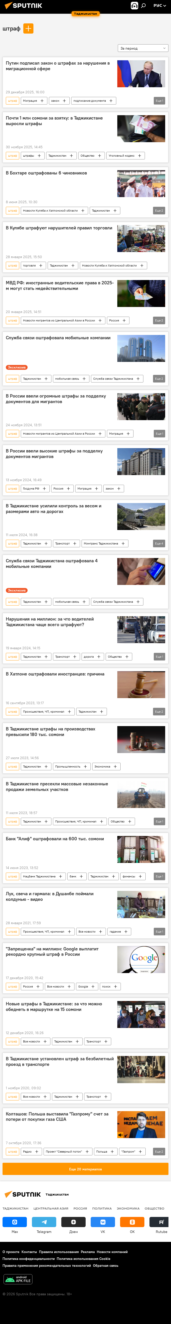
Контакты (29, 1251)
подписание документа (89, 100)
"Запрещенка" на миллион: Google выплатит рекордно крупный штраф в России (52, 951)
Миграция (30, 100)
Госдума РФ (31, 488)
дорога (89, 656)
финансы (129, 876)
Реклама (88, 1251)
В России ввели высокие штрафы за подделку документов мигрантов (54, 453)
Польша (101, 1151)
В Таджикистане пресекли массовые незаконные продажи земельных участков (57, 786)
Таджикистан (57, 155)
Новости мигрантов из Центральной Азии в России (59, 320)
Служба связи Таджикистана (113, 378)
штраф (12, 28)
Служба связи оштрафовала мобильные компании (58, 338)
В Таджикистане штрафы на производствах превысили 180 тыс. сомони (50, 731)
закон (55, 100)
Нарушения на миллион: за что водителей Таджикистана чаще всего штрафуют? (50, 621)
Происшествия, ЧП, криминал (43, 711)
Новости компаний (112, 1251)
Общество (87, 155)
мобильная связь (67, 378)
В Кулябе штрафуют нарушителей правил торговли (59, 228)
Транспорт (62, 543)
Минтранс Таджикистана (101, 543)
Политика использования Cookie (83, 1258)
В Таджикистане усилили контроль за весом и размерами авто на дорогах (53, 508)
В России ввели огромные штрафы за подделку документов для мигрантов (56, 398)
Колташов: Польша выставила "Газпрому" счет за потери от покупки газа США (57, 1116)
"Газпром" (128, 1151)
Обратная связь (105, 1265)
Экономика (102, 766)
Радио (27, 1151)
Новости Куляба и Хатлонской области (50, 210)
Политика (102, 1208)
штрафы (28, 155)
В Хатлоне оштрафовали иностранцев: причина (55, 674)
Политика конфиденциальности (29, 1258)
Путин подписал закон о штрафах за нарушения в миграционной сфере (58, 65)
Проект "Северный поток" (64, 1151)
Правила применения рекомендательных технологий (47, 1265)
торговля (29, 265)
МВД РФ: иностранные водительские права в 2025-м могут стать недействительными (60, 285)
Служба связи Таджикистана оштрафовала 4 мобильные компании (52, 563)
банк (73, 876)
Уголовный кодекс (122, 155)
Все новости (87, 931)
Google (83, 986)
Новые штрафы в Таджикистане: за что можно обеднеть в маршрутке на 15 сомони (54, 1006)
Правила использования (59, 1251)
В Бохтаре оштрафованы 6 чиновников (46, 173)
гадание (115, 931)
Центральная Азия (50, 1208)
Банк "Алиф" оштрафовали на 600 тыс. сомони (55, 839)
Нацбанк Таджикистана (39, 876)
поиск (106, 986)
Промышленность (67, 766)
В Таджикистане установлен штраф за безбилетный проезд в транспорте (60, 1061)
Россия (114, 320)
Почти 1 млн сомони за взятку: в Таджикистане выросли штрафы (54, 120)
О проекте (11, 1251)
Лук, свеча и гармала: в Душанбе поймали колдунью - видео (49, 896)
